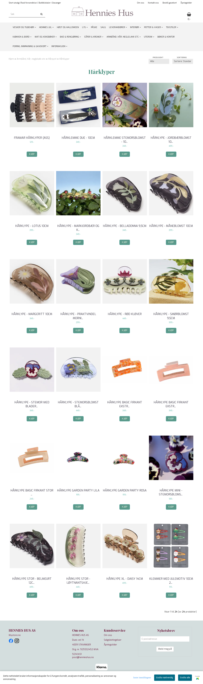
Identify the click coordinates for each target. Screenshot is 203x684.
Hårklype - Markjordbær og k (78, 228)
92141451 (77, 654)
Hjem (11, 58)
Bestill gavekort (170, 3)
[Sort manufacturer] (159, 61)
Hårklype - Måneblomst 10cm (171, 226)
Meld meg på (165, 648)
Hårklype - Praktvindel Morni (78, 316)
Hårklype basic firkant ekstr (124, 404)
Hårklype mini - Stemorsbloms (171, 492)
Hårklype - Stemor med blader (31, 404)
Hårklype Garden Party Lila (78, 490)
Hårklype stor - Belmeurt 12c (32, 581)
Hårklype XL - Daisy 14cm (124, 579)
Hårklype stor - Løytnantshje (78, 581)
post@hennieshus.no (83, 657)
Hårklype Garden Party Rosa (125, 490)
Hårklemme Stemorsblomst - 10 (125, 140)
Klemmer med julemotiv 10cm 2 (171, 581)
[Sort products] (182, 61)
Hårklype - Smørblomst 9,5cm (171, 316)
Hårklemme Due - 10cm (78, 138)
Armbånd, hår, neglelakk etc (31, 58)
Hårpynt (52, 58)
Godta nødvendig (164, 677)
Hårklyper (64, 58)
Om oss (140, 3)
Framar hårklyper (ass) (32, 138)
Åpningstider (186, 3)
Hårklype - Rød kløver (125, 314)
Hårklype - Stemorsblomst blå (78, 404)
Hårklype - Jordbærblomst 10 (171, 140)
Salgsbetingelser (112, 639)
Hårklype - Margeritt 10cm (32, 314)
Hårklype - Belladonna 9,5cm (124, 226)
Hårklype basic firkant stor (31, 492)
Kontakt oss (153, 3)
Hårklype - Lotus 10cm (32, 226)
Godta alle (185, 677)
